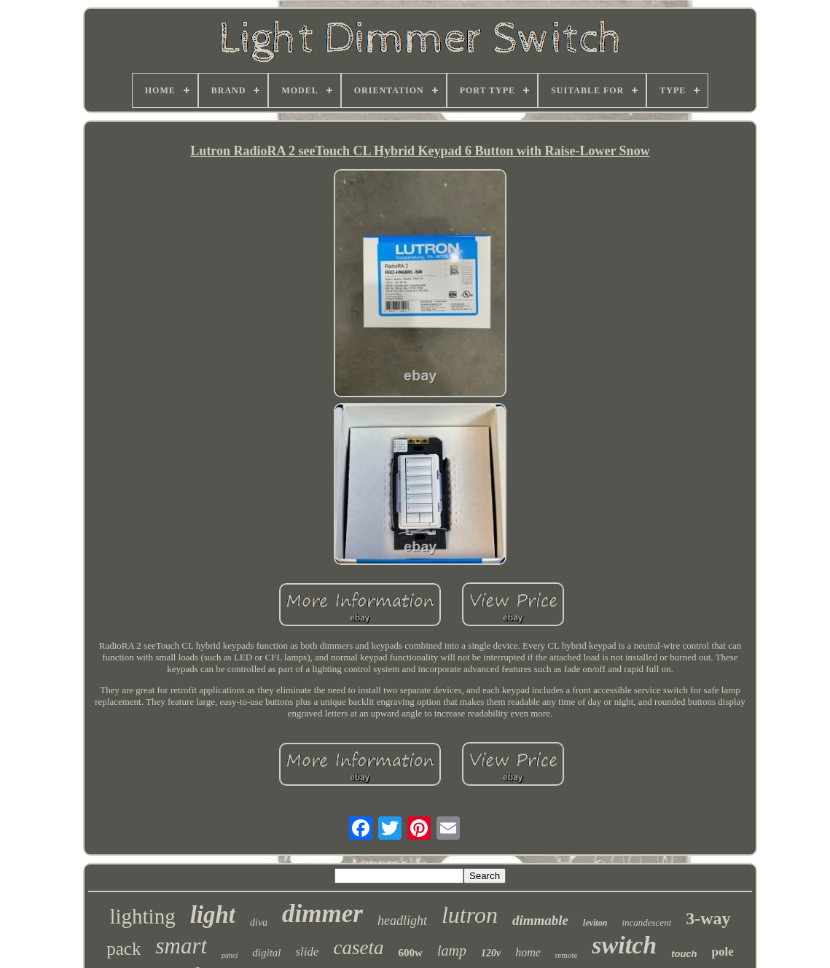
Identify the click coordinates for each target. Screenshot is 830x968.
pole (723, 952)
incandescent (646, 922)
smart (181, 946)
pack (123, 949)
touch (684, 953)
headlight (402, 920)
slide (306, 952)
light (212, 915)
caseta (359, 948)
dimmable (540, 920)
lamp (451, 950)
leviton (595, 923)
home (528, 952)
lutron (470, 915)
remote (566, 955)
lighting (142, 916)
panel (230, 955)
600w (411, 953)
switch (624, 945)
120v (491, 953)
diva (258, 922)
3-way (708, 918)
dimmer (322, 913)
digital (266, 953)
